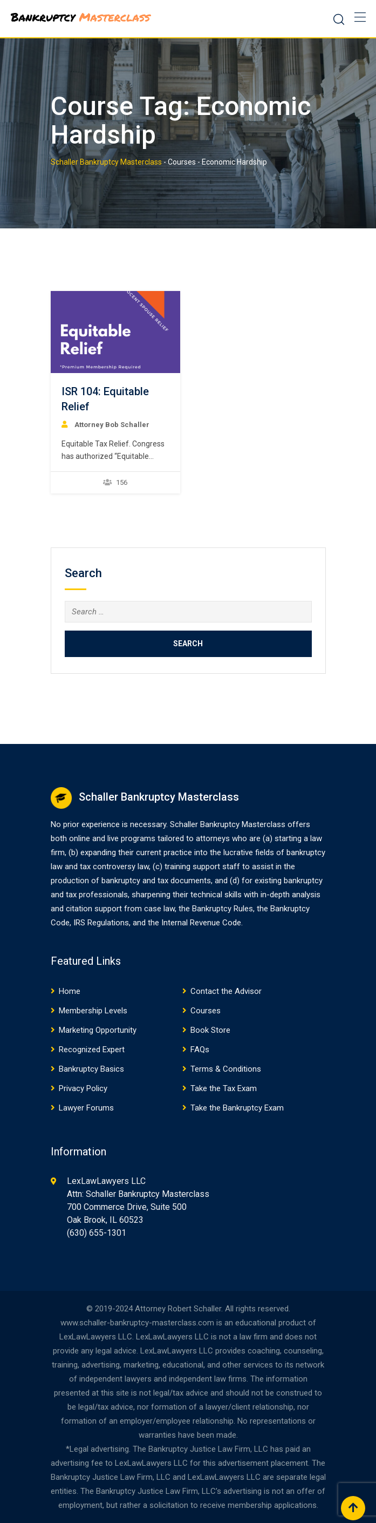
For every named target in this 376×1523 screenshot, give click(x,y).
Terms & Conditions (225, 1069)
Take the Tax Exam (223, 1088)
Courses (205, 1011)
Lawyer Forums (86, 1108)
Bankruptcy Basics (91, 1069)
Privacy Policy (83, 1088)
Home (69, 991)
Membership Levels (93, 1011)
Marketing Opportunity (97, 1030)
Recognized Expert (92, 1049)
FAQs (199, 1049)
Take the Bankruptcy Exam (237, 1108)
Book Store (210, 1030)
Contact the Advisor (226, 991)
